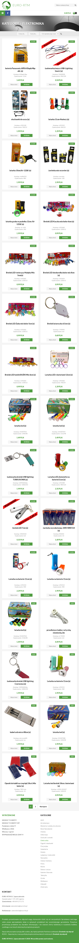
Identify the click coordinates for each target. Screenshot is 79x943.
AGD (42, 820)
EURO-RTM (21, 5)
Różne (43, 867)
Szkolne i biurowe (46, 872)
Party (42, 864)
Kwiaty (43, 852)
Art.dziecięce (45, 823)
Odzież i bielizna (46, 861)
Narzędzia (44, 858)
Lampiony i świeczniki (48, 855)
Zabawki (43, 884)
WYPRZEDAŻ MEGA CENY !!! (12, 835)
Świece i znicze (46, 869)
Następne (43, 806)
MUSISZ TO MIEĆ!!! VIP (11, 823)
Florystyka (44, 846)
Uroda (43, 878)
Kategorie (46, 815)
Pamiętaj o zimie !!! (9, 826)
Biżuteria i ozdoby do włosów (51, 826)
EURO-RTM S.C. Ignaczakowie (13, 939)
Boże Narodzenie (46, 829)
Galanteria (44, 849)
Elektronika (44, 840)
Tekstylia (44, 875)
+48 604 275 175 (18, 901)
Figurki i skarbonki (47, 843)
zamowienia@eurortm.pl (19, 906)
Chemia (43, 832)
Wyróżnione (8, 815)
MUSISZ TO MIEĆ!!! (9, 820)
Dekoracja (44, 835)
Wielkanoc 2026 (8, 829)
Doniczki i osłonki (47, 837)
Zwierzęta (44, 887)
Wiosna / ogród (7, 832)
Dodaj (26, 84)
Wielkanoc (44, 881)
